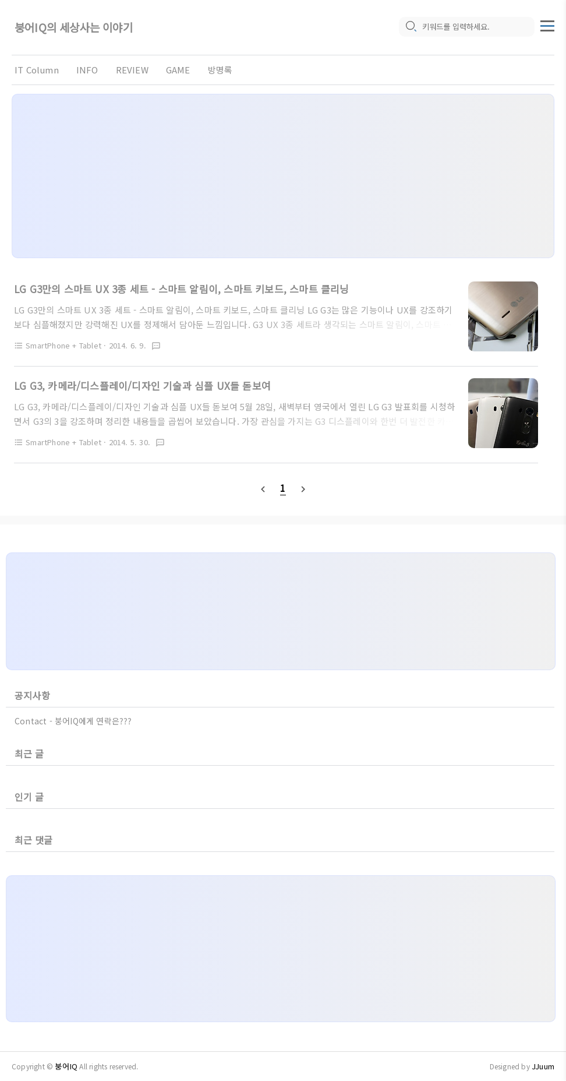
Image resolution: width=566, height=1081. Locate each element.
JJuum (543, 1066)
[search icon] (410, 27)
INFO (87, 70)
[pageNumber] (283, 488)
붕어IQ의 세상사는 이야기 (74, 28)
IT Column (37, 70)
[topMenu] (547, 25)
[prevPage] (263, 488)
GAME (178, 70)
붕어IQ (66, 1066)
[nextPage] (303, 488)
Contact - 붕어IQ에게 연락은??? (73, 721)
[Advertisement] (283, 176)
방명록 (220, 70)
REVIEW (132, 70)
